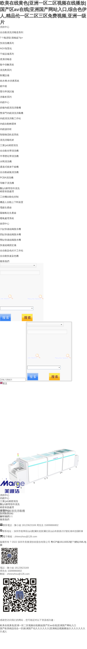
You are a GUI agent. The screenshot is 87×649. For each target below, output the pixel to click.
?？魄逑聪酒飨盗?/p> (11, 37)
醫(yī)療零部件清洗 (10, 188)
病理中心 (4, 223)
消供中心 (4, 27)
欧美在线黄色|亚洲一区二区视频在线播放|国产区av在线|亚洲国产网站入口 (38, 625)
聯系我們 (4, 261)
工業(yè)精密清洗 (9, 145)
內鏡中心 (4, 102)
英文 (3, 383)
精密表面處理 (7, 191)
